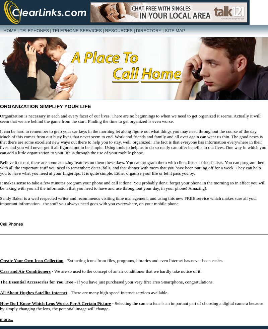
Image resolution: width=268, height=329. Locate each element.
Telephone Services (77, 30)
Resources (119, 30)
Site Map (175, 30)
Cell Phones (11, 224)
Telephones (34, 30)
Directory (148, 30)
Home (9, 30)
